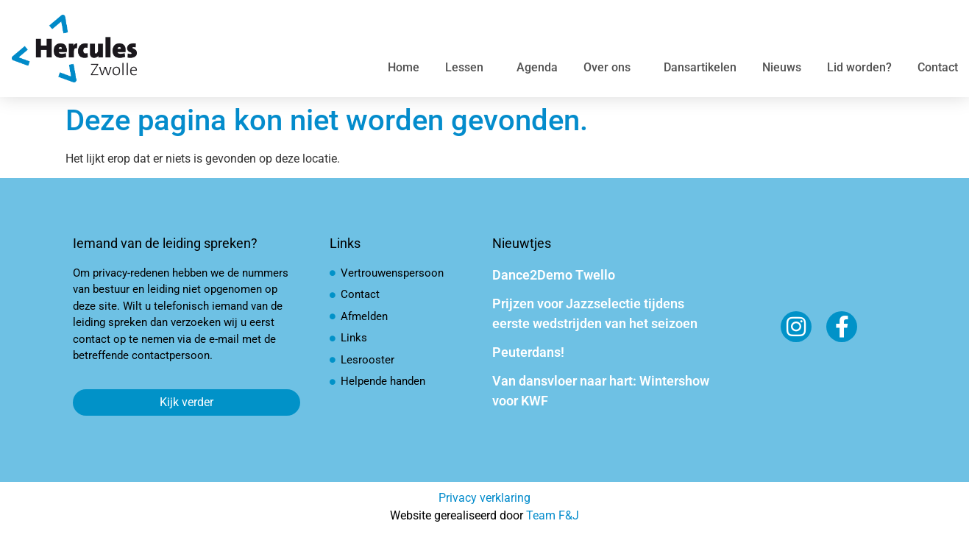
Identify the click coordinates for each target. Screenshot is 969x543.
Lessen (468, 67)
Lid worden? (859, 67)
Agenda (537, 67)
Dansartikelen (700, 67)
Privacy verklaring (484, 498)
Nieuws (781, 67)
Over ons (610, 67)
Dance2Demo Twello (553, 275)
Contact (937, 67)
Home (403, 67)
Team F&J (552, 515)
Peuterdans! (528, 352)
